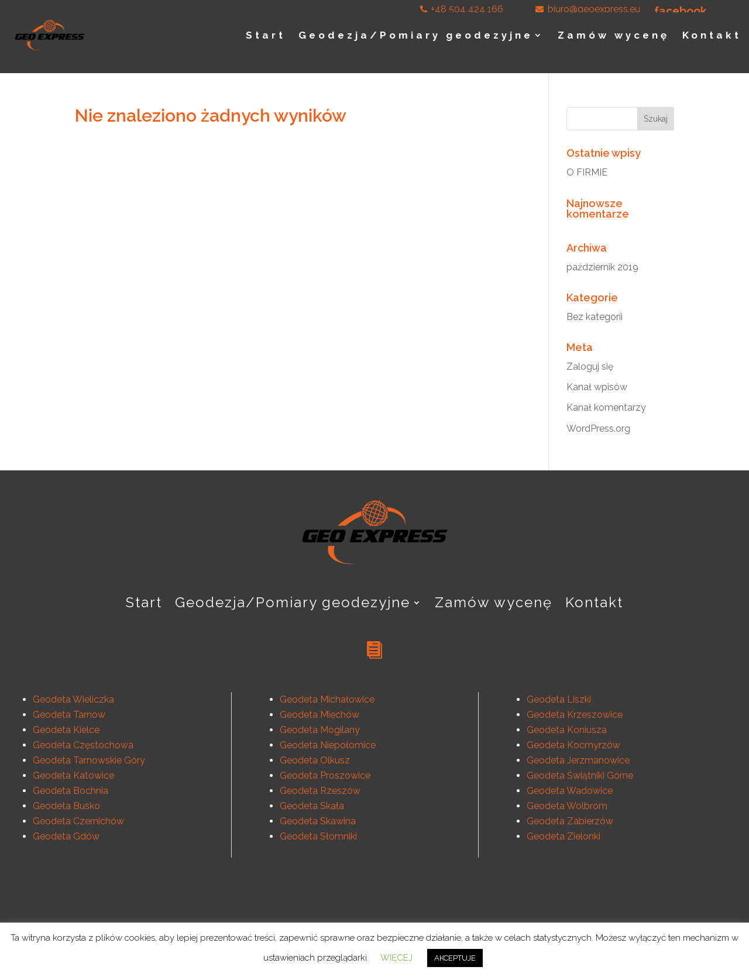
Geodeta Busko (66, 805)
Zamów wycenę (613, 35)
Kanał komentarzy (606, 407)
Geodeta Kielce (66, 729)
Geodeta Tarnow (69, 714)
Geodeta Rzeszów (320, 790)
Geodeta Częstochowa (83, 745)
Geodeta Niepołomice (328, 745)
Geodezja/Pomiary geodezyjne (415, 35)
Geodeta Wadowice (570, 790)
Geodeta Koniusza (567, 729)
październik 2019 (602, 267)
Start (266, 35)
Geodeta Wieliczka (73, 699)
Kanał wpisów (596, 387)
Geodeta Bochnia (70, 790)
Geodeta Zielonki (563, 836)
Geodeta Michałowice (327, 699)
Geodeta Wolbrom (567, 805)
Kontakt (711, 35)
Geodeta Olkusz (315, 760)
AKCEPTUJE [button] (455, 958)
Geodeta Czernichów (78, 821)
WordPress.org (598, 428)
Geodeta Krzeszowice (575, 714)
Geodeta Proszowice (325, 775)
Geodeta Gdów (66, 836)
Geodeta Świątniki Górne (580, 775)
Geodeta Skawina (318, 821)
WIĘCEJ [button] (396, 957)
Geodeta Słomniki (318, 836)
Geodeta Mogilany (320, 729)
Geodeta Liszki (559, 699)
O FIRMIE (586, 172)
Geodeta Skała (312, 805)
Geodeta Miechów (319, 714)
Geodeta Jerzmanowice (578, 760)
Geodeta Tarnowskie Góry (89, 760)
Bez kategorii (594, 316)
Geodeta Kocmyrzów (573, 745)
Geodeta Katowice (73, 775)
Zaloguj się (589, 366)
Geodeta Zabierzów (570, 821)
